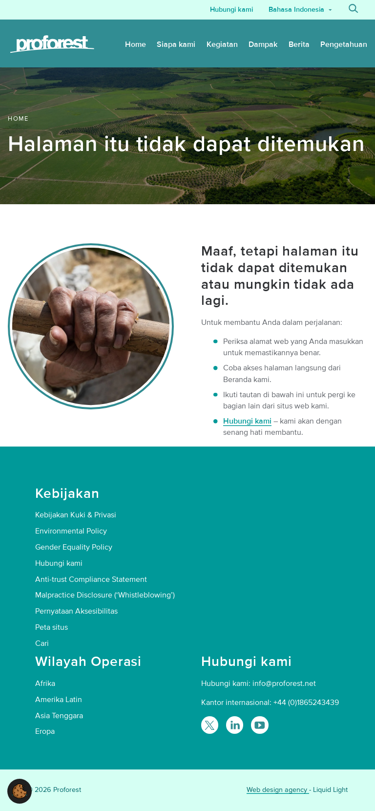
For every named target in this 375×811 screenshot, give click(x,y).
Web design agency (278, 790)
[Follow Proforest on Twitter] (209, 724)
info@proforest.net (284, 683)
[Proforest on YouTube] (259, 724)
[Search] (353, 10)
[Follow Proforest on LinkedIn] (234, 724)
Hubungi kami (247, 421)
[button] (19, 790)
